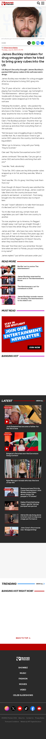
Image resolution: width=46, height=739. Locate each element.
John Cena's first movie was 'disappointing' (30, 529)
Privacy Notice (39, 718)
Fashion (23, 679)
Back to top (23, 638)
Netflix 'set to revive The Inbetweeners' (27, 267)
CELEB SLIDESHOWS (23, 695)
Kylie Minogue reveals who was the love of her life (22, 481)
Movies (23, 684)
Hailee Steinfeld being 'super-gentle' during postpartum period (30, 504)
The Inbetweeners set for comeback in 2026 (28, 287)
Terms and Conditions (12, 722)
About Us (21, 718)
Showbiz (23, 668)
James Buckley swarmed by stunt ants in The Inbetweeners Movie (30, 278)
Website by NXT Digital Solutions (31, 722)
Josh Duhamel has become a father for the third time (22, 427)
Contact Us (29, 718)
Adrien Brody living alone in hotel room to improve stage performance (31, 517)
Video (23, 690)
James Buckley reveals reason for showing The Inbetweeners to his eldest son (30, 298)
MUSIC (23, 673)
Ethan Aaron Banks (11, 48)
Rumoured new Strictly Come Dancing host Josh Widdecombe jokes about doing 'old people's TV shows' (31, 492)
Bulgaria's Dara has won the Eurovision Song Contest (22, 454)
